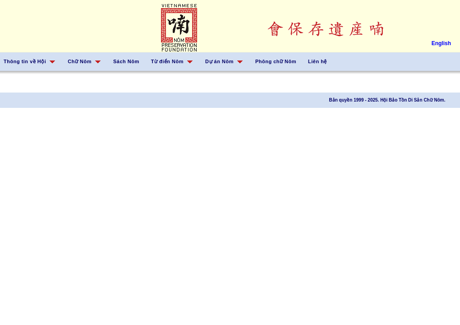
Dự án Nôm (219, 61)
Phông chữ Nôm (275, 61)
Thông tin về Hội (25, 61)
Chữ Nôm (80, 61)
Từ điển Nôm (167, 61)
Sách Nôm (126, 61)
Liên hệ (317, 61)
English (441, 43)
